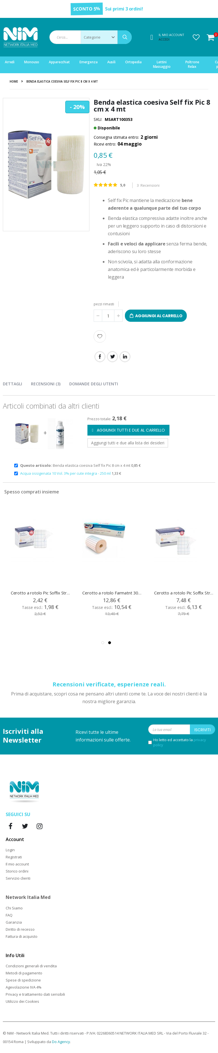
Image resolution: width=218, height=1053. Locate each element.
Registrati (14, 856)
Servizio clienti (18, 878)
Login (10, 849)
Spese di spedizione (23, 980)
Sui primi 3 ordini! (124, 9)
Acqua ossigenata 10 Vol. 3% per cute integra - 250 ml (66, 473)
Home (14, 81)
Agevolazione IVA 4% (23, 987)
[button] (196, 37)
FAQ (9, 915)
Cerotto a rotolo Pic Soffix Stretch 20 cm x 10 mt (184, 593)
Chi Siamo (14, 908)
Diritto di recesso (20, 929)
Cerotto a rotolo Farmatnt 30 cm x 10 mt (112, 593)
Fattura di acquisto (21, 936)
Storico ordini (17, 871)
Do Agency (61, 1041)
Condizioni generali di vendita (31, 965)
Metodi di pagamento (24, 973)
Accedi (164, 39)
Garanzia (14, 922)
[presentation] (17, 383)
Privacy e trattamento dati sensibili (35, 994)
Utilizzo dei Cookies (22, 1001)
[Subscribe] (202, 729)
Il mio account (17, 864)
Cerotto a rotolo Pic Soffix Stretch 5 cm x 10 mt (40, 593)
